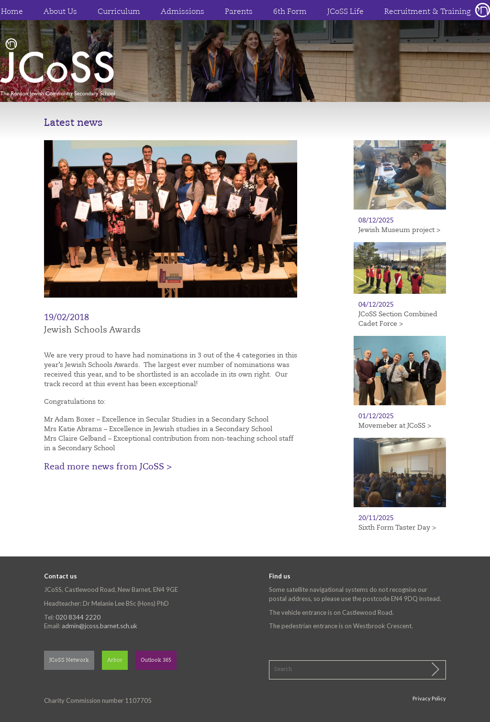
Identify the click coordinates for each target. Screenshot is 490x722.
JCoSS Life (345, 12)
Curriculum (119, 12)
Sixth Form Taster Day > (397, 527)
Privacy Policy (429, 698)
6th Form (290, 12)
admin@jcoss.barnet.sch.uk (99, 626)
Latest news (73, 123)
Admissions (182, 12)
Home (12, 12)
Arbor (114, 660)
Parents (239, 12)
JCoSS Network (69, 660)
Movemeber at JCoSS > (394, 425)
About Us (60, 12)
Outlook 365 (156, 660)
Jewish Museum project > (399, 230)
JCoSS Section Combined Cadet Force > (397, 319)
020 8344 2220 (78, 617)
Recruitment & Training (427, 12)
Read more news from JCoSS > (108, 467)
